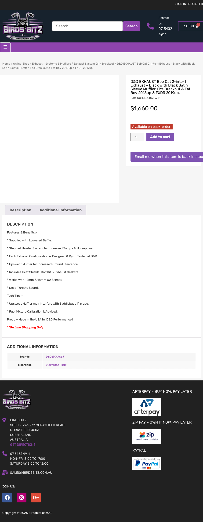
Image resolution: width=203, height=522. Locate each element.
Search (131, 26)
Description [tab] (20, 210)
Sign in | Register (189, 4)
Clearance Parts (56, 364)
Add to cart (160, 137)
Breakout (108, 63)
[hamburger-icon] (5, 47)
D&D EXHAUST (55, 356)
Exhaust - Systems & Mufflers (51, 63)
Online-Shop (21, 63)
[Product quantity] (137, 137)
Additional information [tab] (61, 210)
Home (6, 63)
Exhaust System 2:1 (86, 63)
